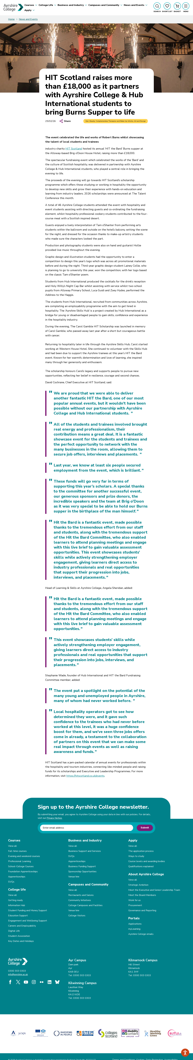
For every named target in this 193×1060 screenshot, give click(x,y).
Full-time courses (17, 851)
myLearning (134, 929)
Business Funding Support (82, 866)
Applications (135, 923)
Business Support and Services (84, 851)
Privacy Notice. (54, 818)
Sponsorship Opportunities (82, 871)
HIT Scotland (73, 148)
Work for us (134, 900)
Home (11, 19)
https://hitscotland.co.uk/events (85, 776)
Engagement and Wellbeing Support (27, 920)
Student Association (19, 936)
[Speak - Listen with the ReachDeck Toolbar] (185, 1053)
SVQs (11, 881)
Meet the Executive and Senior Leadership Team (154, 890)
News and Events (28, 19)
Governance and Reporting (142, 910)
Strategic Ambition (138, 885)
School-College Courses (21, 866)
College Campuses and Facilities (85, 905)
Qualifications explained (140, 866)
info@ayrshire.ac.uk (18, 974)
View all (12, 846)
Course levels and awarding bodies (146, 861)
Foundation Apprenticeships (23, 871)
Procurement (135, 905)
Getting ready (15, 900)
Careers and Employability (22, 925)
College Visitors (76, 915)
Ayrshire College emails (140, 934)
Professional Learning (19, 861)
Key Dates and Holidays (21, 941)
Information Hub (16, 905)
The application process (141, 851)
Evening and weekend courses (24, 856)
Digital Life (14, 931)
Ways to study (136, 856)
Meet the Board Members (142, 895)
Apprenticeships (16, 876)
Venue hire (73, 876)
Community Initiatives (79, 900)
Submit (145, 827)
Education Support (18, 915)
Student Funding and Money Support (27, 910)
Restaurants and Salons (81, 895)
